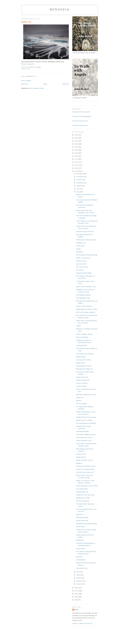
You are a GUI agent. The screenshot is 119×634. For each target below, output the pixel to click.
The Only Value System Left (84, 472)
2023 (76, 141)
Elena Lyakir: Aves (82, 568)
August (78, 186)
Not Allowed (80, 270)
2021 (76, 147)
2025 (76, 135)
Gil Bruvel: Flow (81, 454)
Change (78, 249)
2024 (76, 138)
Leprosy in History (81, 383)
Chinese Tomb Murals (82, 380)
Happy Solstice (80, 363)
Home (45, 84)
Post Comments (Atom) (37, 88)
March (78, 578)
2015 (76, 165)
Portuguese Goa (81, 243)
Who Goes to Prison (82, 267)
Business (78, 400)
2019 (76, 153)
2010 (76, 594)
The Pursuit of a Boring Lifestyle (86, 240)
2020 (76, 150)
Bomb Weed (79, 540)
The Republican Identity (83, 295)
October (79, 180)
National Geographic (27, 64)
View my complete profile (82, 623)
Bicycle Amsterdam (82, 337)
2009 (76, 597)
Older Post (65, 84)
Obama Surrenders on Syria (84, 460)
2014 (76, 168)
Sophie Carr (79, 397)
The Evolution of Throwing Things (86, 255)
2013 (76, 171)
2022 (76, 144)
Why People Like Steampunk (85, 354)
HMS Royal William (82, 517)
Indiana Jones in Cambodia (84, 420)
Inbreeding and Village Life (84, 369)
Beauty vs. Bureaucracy (83, 258)
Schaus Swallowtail (82, 520)
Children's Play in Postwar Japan (86, 417)
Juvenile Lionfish (81, 386)
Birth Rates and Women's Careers (86, 394)
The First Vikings (81, 403)
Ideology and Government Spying (86, 523)
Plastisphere (79, 252)
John (76, 609)
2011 (76, 591)
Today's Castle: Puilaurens (84, 306)
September (79, 183)
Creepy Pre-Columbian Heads (85, 469)
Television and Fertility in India (85, 466)
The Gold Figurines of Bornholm (86, 423)
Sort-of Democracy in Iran (84, 437)
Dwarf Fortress (80, 526)
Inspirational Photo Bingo (84, 273)
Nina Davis (79, 557)
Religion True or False (83, 498)
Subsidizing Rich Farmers (84, 366)
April (78, 575)
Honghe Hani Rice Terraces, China (86, 309)
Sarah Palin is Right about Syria (85, 434)
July (77, 189)
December (79, 174)
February (79, 581)
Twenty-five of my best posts (81, 112)
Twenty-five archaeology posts (81, 116)
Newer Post (24, 84)
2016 (76, 162)
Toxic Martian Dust (82, 489)
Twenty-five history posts (80, 125)
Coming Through (81, 345)
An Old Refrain (80, 560)
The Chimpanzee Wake (83, 298)
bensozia (59, 9)
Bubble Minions (81, 457)
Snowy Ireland (80, 548)
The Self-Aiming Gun (82, 501)
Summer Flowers (81, 261)
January (79, 584)
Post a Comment (26, 80)
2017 (76, 159)
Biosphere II (80, 514)
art (28, 68)
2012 (76, 588)
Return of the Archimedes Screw (86, 286)
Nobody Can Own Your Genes (85, 495)
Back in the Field (81, 264)
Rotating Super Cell (82, 492)
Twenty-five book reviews (80, 121)
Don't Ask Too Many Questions (85, 312)
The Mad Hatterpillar (82, 431)
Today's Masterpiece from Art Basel (87, 486)
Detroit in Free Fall (82, 377)
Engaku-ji (79, 463)
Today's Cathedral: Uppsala (84, 334)
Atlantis (78, 326)
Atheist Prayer (80, 246)
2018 (76, 156)
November (79, 177)
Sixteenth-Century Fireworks (85, 231)
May (78, 572)
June (78, 192)
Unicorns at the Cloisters (83, 360)
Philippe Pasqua (81, 357)
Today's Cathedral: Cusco (83, 440)
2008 (76, 600)
